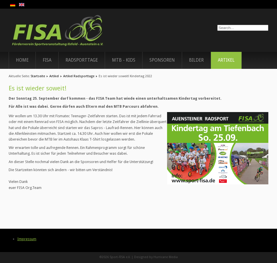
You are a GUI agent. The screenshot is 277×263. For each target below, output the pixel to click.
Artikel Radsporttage (78, 76)
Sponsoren (162, 60)
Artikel (226, 60)
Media (173, 257)
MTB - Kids (123, 60)
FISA (47, 60)
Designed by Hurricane (151, 257)
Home (22, 60)
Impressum (26, 239)
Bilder (196, 60)
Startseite (38, 76)
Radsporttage (81, 60)
